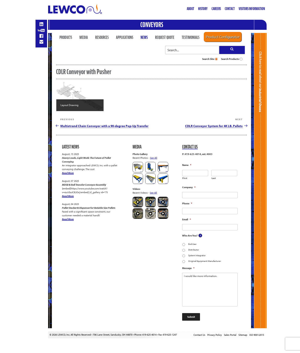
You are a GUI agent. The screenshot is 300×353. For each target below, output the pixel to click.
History (203, 8)
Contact (230, 8)
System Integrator (197, 255)
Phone (187, 203)
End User (192, 244)
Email (186, 219)
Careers (216, 8)
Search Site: (210, 58)
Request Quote (164, 37)
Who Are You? (189, 235)
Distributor (193, 249)
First (184, 178)
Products (65, 37)
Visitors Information (252, 8)
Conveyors (151, 24)
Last (214, 178)
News (144, 37)
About (190, 8)
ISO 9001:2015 (256, 334)
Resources (102, 37)
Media (83, 37)
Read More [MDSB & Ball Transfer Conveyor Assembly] (68, 196)
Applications (124, 37)
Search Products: (231, 58)
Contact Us (199, 334)
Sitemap (242, 334)
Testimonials (190, 37)
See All (153, 157)
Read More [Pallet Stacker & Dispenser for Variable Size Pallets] (68, 219)
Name (186, 165)
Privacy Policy (214, 334)
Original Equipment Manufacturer (204, 261)
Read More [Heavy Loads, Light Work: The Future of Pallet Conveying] (68, 173)
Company (188, 187)
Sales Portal (230, 334)
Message (188, 268)
